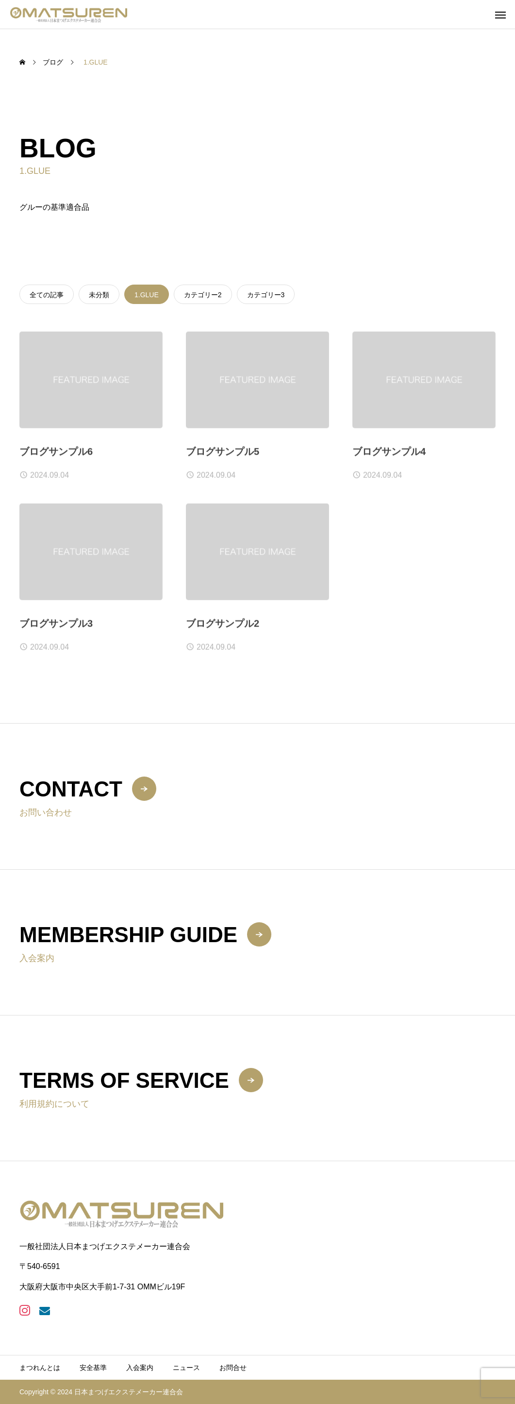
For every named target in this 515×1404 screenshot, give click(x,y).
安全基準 (93, 1367)
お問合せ (233, 1367)
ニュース (186, 1367)
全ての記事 (47, 295)
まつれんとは (39, 1367)
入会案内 (139, 1367)
